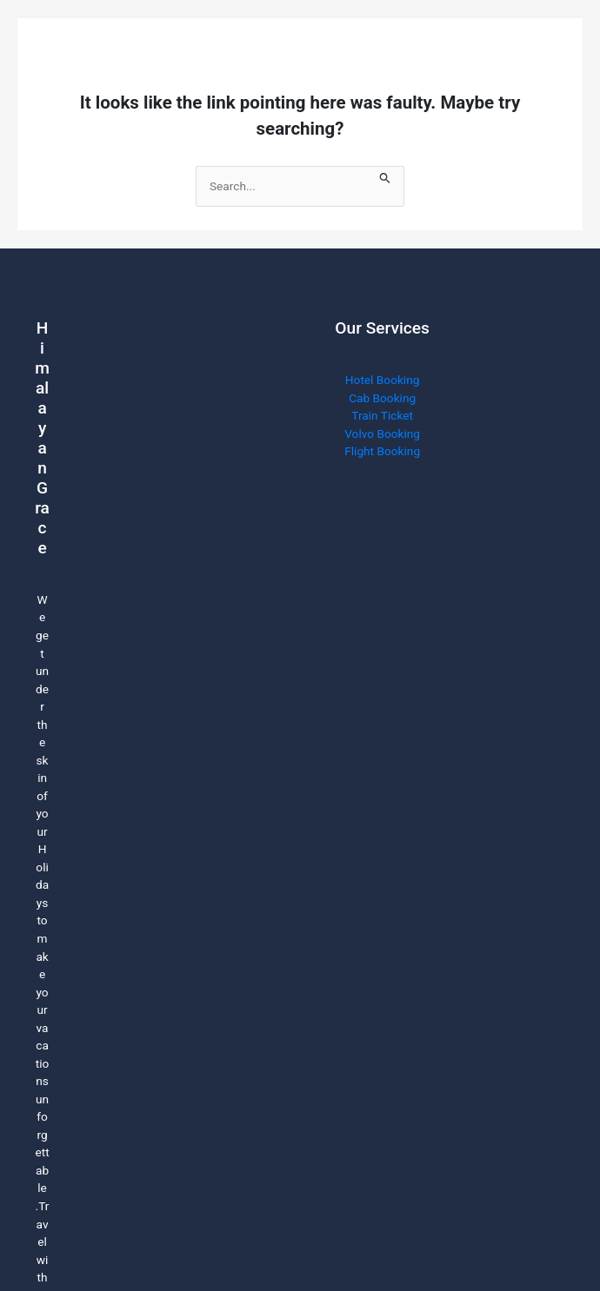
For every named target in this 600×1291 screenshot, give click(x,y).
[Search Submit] (385, 175)
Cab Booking (382, 398)
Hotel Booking (382, 380)
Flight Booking (382, 451)
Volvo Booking (382, 433)
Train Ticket (382, 415)
